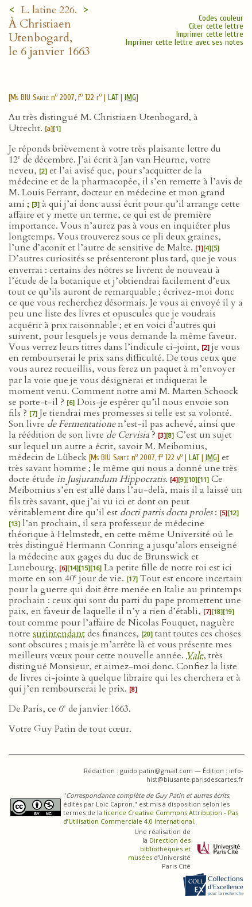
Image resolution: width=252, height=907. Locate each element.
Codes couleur (221, 18)
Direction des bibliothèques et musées (159, 849)
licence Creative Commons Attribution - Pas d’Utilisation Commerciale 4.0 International (150, 816)
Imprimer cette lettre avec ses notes (184, 42)
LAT (113, 97)
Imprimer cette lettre (209, 34)
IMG (130, 97)
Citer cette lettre (216, 26)
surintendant (59, 633)
